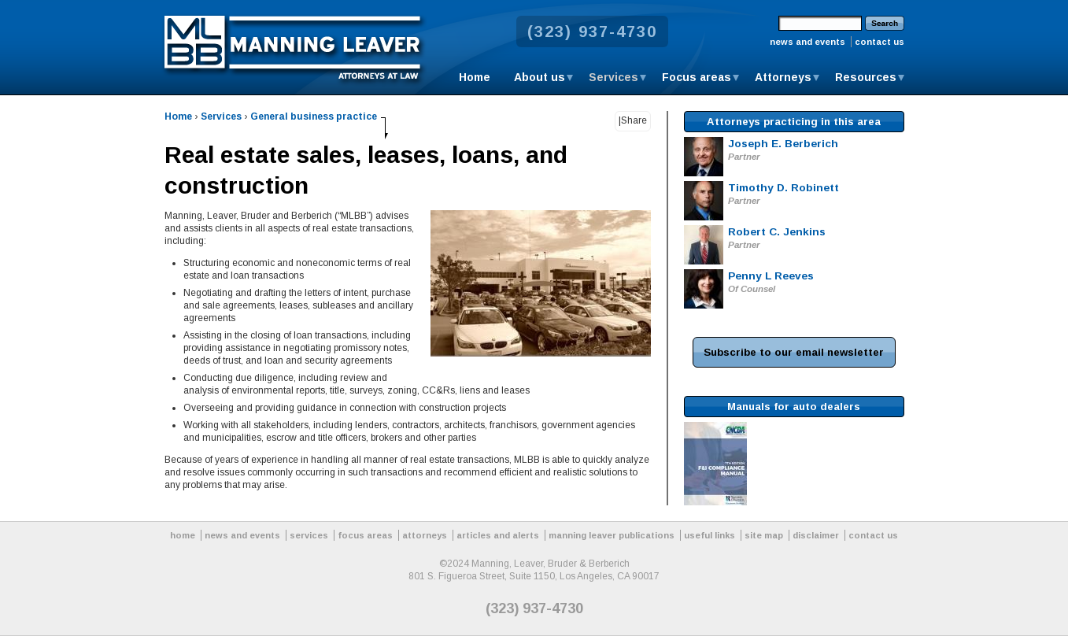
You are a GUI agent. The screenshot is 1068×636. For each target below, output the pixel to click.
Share (634, 120)
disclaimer (816, 535)
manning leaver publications (611, 535)
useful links (709, 535)
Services (613, 77)
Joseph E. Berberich (783, 144)
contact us (879, 41)
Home (474, 77)
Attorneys (783, 77)
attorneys (424, 535)
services (309, 535)
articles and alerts (497, 535)
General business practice (313, 116)
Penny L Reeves (771, 276)
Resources (865, 77)
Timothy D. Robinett (783, 188)
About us (539, 77)
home (182, 535)
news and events (807, 41)
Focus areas (696, 77)
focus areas (365, 535)
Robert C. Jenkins (777, 232)
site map (764, 535)
